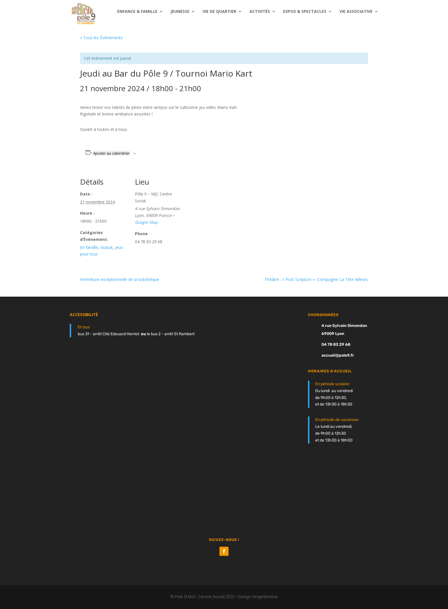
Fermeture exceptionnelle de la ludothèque (119, 279)
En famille (89, 247)
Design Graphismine (258, 597)
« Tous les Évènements (101, 37)
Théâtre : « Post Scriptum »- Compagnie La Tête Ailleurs (316, 279)
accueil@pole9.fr (337, 355)
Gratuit (106, 247)
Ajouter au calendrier (111, 153)
